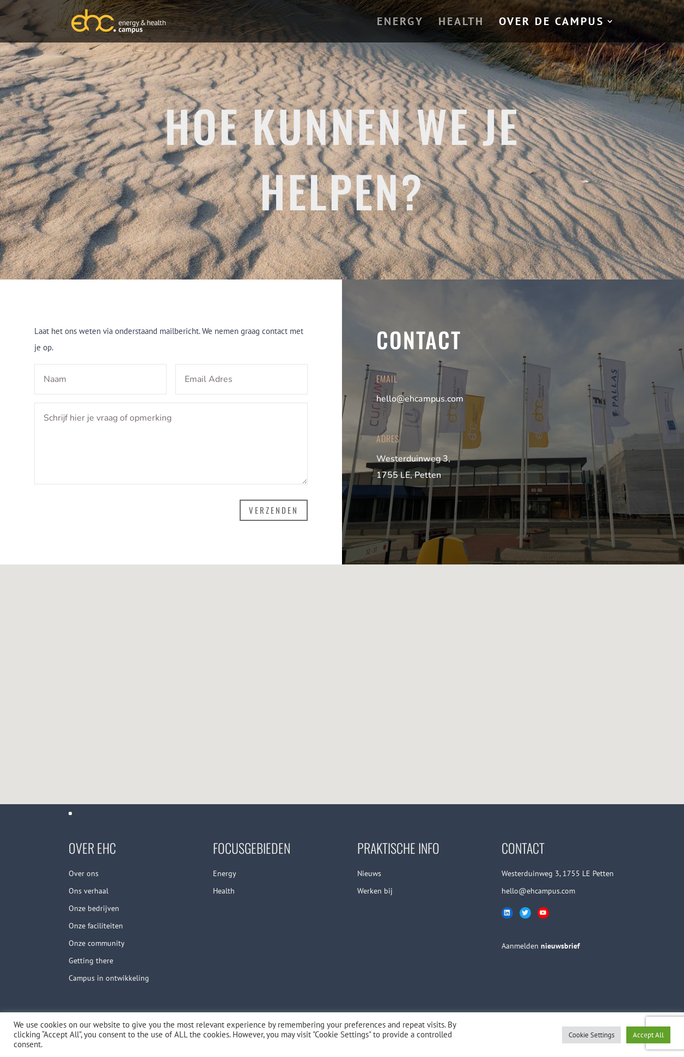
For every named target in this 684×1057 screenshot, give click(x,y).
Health (224, 891)
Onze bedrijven (94, 908)
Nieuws (369, 873)
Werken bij (375, 891)
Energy (224, 873)
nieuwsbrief (560, 946)
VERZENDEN (273, 510)
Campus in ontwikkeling (109, 978)
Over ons (84, 873)
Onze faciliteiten (96, 926)
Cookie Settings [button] (591, 1035)
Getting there (91, 960)
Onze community (97, 943)
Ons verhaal (88, 891)
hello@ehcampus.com (419, 399)
